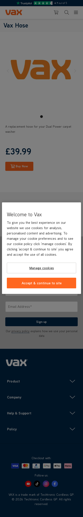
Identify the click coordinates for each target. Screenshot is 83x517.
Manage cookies (41, 268)
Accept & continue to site (42, 283)
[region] (41, 248)
